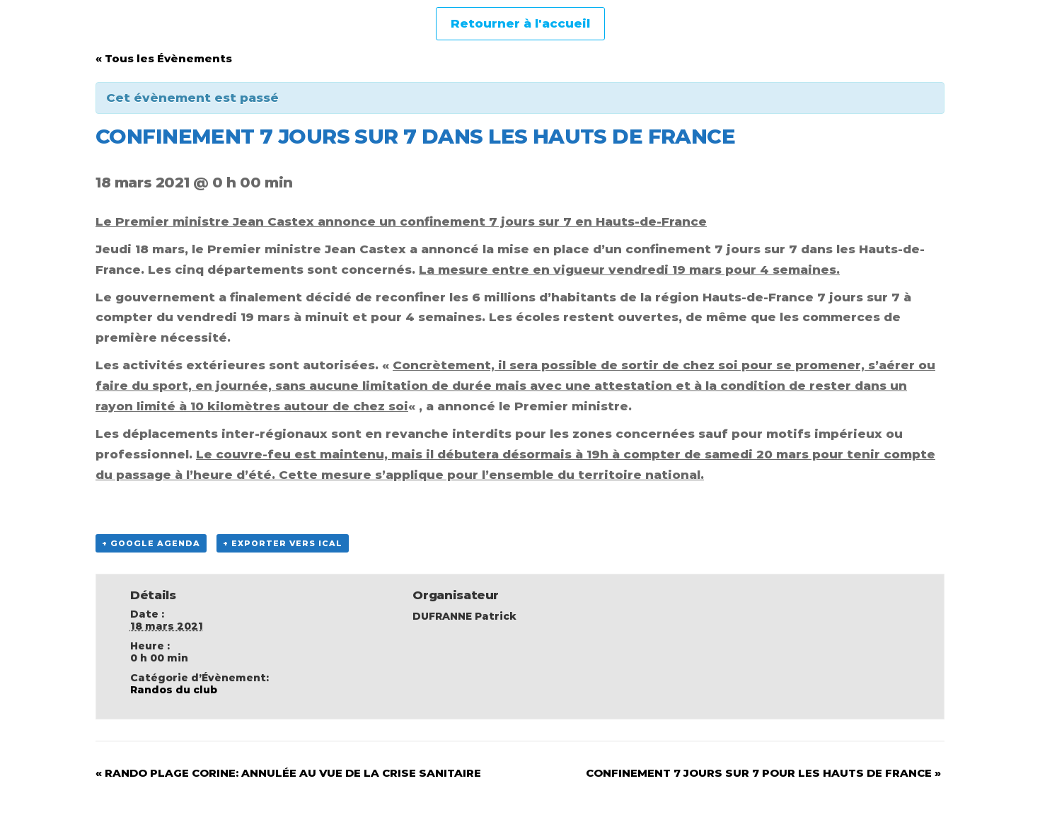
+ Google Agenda (151, 543)
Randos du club (173, 689)
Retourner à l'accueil (520, 23)
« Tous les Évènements (164, 58)
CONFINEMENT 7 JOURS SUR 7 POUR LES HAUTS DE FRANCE (763, 773)
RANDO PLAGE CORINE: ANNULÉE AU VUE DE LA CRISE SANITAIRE (288, 773)
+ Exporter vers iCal (282, 543)
